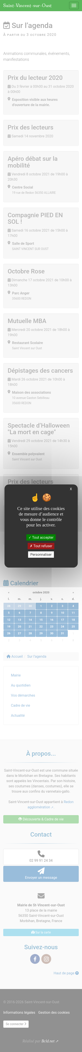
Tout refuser (41, 546)
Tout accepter (41, 537)
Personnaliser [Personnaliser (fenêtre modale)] (41, 554)
